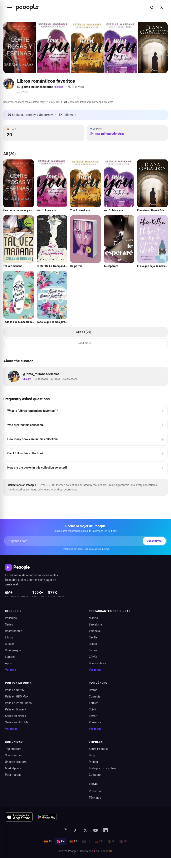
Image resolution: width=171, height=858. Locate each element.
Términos (95, 797)
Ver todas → (97, 669)
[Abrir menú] (9, 7)
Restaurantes (13, 631)
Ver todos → (97, 728)
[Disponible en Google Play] (46, 816)
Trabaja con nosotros (102, 768)
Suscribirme (154, 540)
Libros (9, 637)
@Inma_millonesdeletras (37, 86)
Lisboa (93, 650)
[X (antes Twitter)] (85, 830)
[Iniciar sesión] (161, 7)
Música (10, 644)
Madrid (93, 618)
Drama (93, 690)
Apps (8, 663)
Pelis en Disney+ (15, 709)
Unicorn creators (15, 761)
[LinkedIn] (105, 830)
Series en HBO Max (17, 722)
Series (9, 624)
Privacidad (95, 791)
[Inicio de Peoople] (27, 7)
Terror (93, 716)
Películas (11, 618)
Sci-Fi (92, 709)
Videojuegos (13, 650)
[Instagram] (65, 830)
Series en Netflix (15, 716)
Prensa (93, 761)
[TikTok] (75, 830)
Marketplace (13, 768)
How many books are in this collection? (85, 439)
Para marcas (13, 774)
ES (48, 841)
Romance (95, 722)
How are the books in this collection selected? (85, 468)
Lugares (10, 656)
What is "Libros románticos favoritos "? (85, 411)
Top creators (13, 749)
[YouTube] (95, 830)
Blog (92, 755)
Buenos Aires (97, 663)
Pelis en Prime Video (18, 703)
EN (61, 841)
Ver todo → (12, 669)
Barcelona (95, 624)
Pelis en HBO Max (16, 696)
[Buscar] (151, 7)
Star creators (13, 755)
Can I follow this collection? (85, 453)
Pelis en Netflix (14, 690)
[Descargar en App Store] (19, 816)
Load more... (85, 343)
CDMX (93, 656)
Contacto (95, 774)
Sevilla (93, 637)
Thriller (93, 703)
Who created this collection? (85, 425)
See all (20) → (85, 332)
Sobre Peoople (98, 749)
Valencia (94, 631)
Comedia (95, 696)
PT (73, 841)
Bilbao (93, 644)
